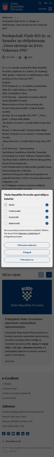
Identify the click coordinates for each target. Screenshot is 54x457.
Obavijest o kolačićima (28, 233)
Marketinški (14, 223)
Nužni (11, 205)
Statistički (14, 217)
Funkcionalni (15, 211)
